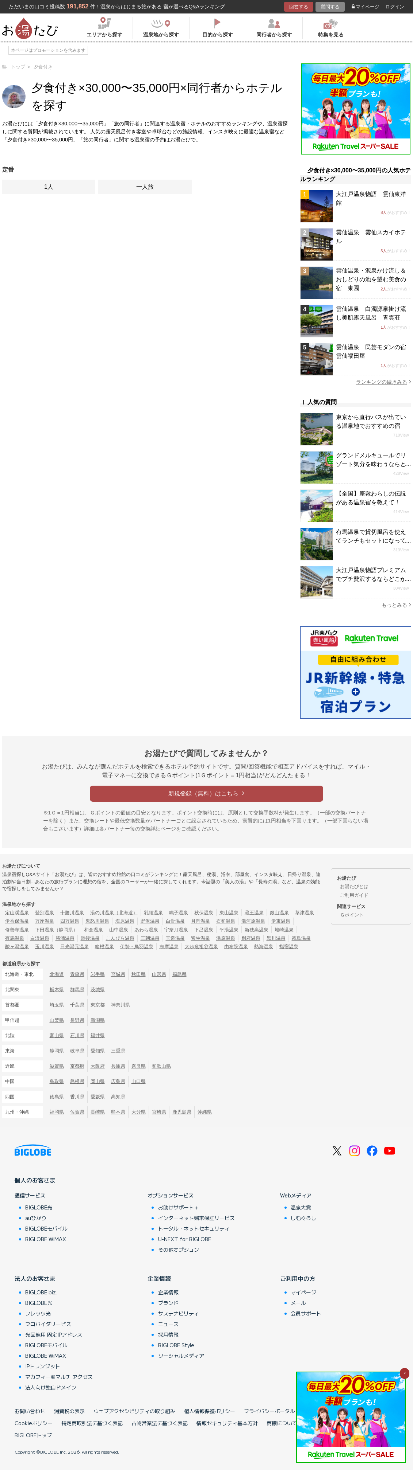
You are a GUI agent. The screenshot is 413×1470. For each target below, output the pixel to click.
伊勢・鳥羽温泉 (136, 946)
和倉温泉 (93, 930)
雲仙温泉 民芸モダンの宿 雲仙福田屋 (373, 351)
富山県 (57, 1035)
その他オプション (178, 1249)
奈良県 (138, 1066)
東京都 (98, 1005)
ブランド (168, 1302)
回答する (298, 6)
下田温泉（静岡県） (56, 930)
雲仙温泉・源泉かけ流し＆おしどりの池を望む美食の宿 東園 (371, 279)
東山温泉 (228, 912)
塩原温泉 (124, 921)
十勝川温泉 (72, 912)
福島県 (179, 974)
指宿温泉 (288, 946)
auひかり (35, 1217)
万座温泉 (44, 921)
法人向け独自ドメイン (50, 1387)
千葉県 (77, 1005)
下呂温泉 (203, 930)
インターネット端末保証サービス (196, 1217)
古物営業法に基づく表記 (159, 1423)
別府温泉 (250, 938)
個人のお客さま (35, 1180)
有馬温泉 (14, 938)
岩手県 (98, 974)
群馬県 (77, 989)
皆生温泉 (200, 938)
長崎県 (98, 1112)
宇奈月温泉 (176, 930)
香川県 (77, 1096)
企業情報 (159, 1278)
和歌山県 (161, 1066)
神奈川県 (120, 1005)
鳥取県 (57, 1081)
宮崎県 (159, 1112)
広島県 (118, 1081)
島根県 (77, 1081)
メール (298, 1302)
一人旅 (145, 187)
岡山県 (98, 1081)
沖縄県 (205, 1112)
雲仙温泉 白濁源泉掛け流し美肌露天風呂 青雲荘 (371, 313)
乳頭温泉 (153, 912)
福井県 (98, 1035)
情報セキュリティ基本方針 (227, 1423)
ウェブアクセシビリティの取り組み (134, 1411)
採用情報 (168, 1334)
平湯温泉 (228, 930)
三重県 (118, 1050)
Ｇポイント (352, 915)
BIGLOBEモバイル (46, 1228)
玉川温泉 (44, 946)
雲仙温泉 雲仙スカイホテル (371, 236)
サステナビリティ (178, 1313)
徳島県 (57, 1096)
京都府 (77, 1066)
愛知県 (98, 1050)
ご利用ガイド (354, 895)
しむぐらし (303, 1217)
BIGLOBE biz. (41, 1292)
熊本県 (118, 1112)
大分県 (138, 1112)
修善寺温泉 (17, 930)
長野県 (77, 1020)
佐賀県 (77, 1112)
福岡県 (57, 1112)
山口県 (138, 1081)
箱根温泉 (104, 946)
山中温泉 (118, 930)
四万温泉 (69, 921)
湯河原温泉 (253, 921)
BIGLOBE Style (176, 1345)
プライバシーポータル (269, 1411)
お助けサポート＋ (178, 1207)
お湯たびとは (354, 886)
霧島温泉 (301, 938)
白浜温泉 (39, 938)
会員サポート (306, 1313)
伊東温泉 (280, 921)
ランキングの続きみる (383, 382)
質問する (330, 6)
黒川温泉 (276, 938)
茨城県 (98, 989)
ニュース (168, 1324)
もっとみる (396, 605)
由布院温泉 (236, 946)
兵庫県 (118, 1066)
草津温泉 (304, 912)
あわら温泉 (146, 930)
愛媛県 (98, 1096)
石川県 (77, 1035)
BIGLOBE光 (38, 1207)
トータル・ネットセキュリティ (194, 1228)
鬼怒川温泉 (97, 921)
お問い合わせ (30, 1411)
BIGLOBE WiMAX (45, 1239)
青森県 (77, 974)
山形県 (159, 974)
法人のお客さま (35, 1278)
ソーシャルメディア (181, 1355)
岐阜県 (77, 1050)
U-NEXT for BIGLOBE (184, 1239)
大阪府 (98, 1066)
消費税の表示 (69, 1411)
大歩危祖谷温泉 (201, 946)
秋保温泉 (203, 912)
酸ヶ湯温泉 (17, 946)
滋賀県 (57, 1066)
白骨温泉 (175, 921)
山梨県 (57, 1020)
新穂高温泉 (256, 930)
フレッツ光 (38, 1313)
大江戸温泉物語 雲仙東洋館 (371, 198)
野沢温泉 (150, 921)
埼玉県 (57, 1005)
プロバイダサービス (48, 1324)
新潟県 (98, 1020)
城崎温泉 (284, 930)
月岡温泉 (200, 921)
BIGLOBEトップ (33, 1435)
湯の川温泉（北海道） (114, 912)
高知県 (118, 1096)
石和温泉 (225, 921)
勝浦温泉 (65, 938)
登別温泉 (44, 912)
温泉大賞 (301, 1207)
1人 (48, 187)
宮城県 (118, 974)
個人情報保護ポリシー (209, 1411)
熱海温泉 (263, 946)
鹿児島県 (181, 1112)
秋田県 (138, 974)
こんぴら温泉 (120, 938)
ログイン (394, 6)
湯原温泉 (225, 938)
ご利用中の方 (297, 1278)
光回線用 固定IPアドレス (53, 1334)
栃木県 (57, 989)
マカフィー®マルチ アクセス (59, 1376)
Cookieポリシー (34, 1423)
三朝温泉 (150, 938)
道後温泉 (90, 938)
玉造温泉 (175, 938)
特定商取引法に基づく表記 (92, 1423)
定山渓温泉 (17, 912)
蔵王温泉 (254, 912)
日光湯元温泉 (74, 946)
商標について (282, 1423)
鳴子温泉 (178, 912)
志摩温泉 (169, 946)
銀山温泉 (279, 912)
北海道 (57, 974)
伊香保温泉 (17, 921)
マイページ (365, 6)
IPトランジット (42, 1366)
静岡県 (57, 1050)
